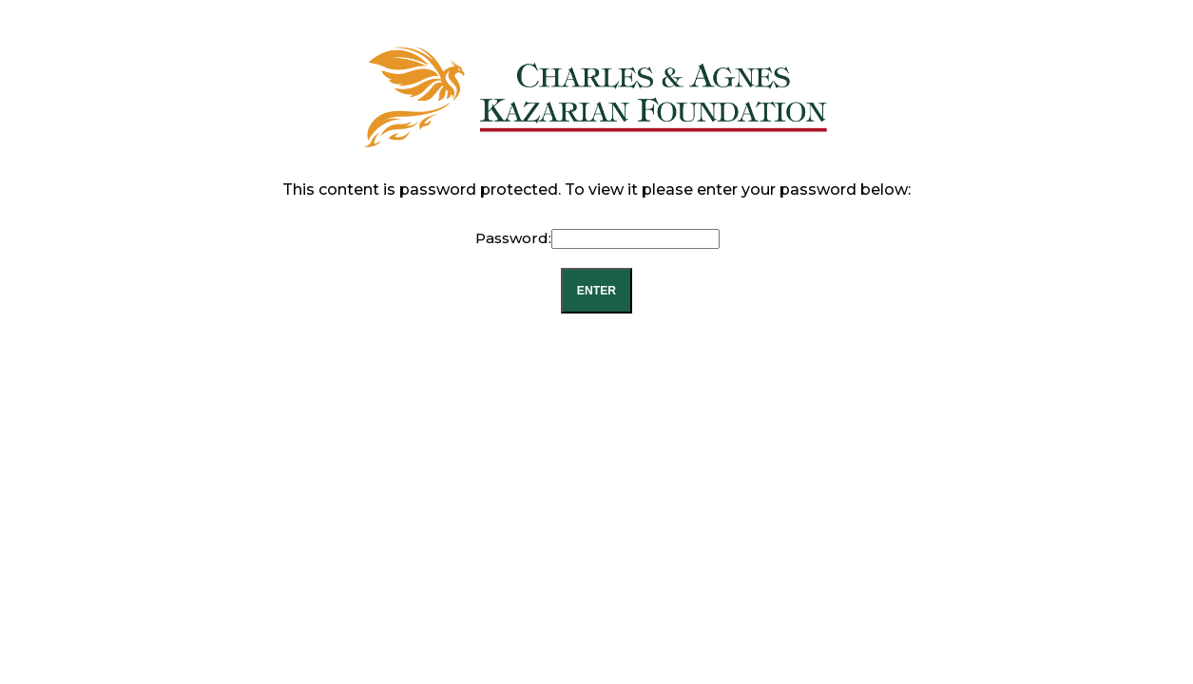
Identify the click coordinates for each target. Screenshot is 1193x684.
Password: (597, 238)
